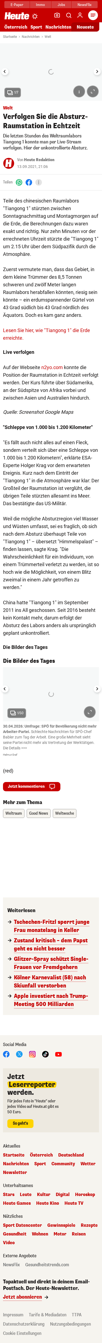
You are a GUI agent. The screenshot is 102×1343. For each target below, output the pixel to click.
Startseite (10, 37)
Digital (63, 1194)
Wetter (88, 1164)
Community (63, 1164)
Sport (36, 27)
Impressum (13, 1315)
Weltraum (13, 813)
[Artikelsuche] (68, 15)
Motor (60, 1234)
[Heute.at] (16, 15)
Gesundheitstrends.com (47, 1265)
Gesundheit (14, 1234)
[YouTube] (58, 1054)
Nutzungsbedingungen (70, 1324)
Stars (8, 1194)
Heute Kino (47, 1203)
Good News (38, 813)
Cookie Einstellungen (22, 1333)
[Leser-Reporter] (57, 15)
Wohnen (40, 1234)
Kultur (43, 1194)
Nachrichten (58, 27)
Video (9, 1243)
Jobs (61, 4)
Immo (40, 4)
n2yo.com (52, 367)
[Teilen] (38, 182)
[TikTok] (45, 1054)
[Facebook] (29, 182)
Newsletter (15, 1172)
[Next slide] (97, 71)
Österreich (15, 27)
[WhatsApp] (19, 182)
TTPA (77, 1315)
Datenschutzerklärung (24, 1324)
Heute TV (74, 1203)
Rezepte (89, 1225)
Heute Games (17, 1203)
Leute (26, 1194)
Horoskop (85, 1194)
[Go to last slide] (4, 71)
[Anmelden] (80, 15)
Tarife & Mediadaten (47, 1315)
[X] (19, 1054)
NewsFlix (84, 4)
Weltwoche (64, 813)
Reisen (79, 1234)
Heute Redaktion (39, 159)
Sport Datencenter (22, 1225)
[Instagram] (32, 1054)
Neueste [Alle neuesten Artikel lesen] (85, 27)
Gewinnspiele (61, 1225)
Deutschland (71, 1155)
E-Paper (17, 4)
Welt (48, 37)
